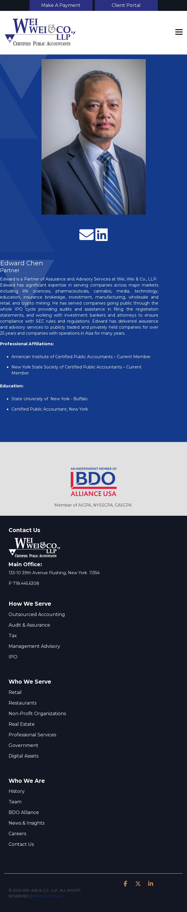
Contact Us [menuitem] (21, 844)
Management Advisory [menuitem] (34, 646)
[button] (179, 31)
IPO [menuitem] (13, 657)
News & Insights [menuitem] (26, 823)
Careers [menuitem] (17, 833)
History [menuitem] (17, 791)
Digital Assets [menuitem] (23, 756)
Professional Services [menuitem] (32, 735)
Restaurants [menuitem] (22, 703)
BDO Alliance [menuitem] (24, 812)
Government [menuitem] (23, 745)
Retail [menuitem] (15, 692)
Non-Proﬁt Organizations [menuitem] (37, 713)
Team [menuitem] (15, 802)
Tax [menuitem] (13, 635)
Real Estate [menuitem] (22, 724)
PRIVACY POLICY (48, 896)
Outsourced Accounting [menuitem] (37, 614)
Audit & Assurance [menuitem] (29, 625)
